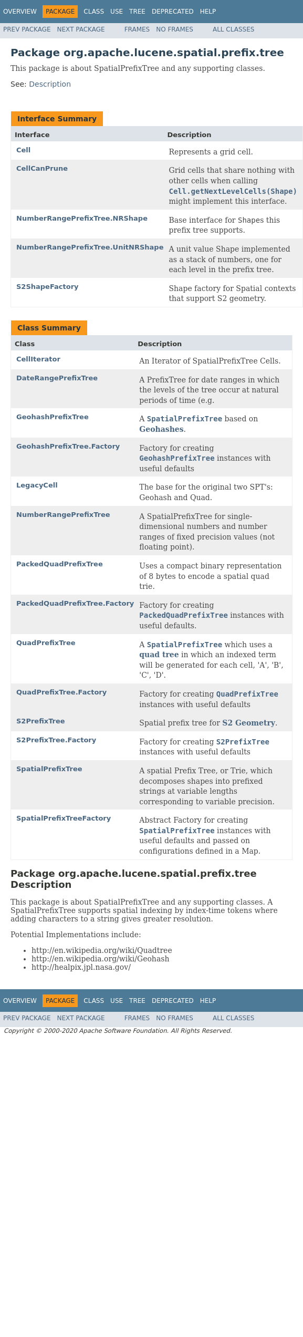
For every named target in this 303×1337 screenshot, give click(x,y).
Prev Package (27, 29)
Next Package (81, 29)
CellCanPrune (42, 168)
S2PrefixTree (40, 721)
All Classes (233, 29)
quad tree (159, 654)
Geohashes (161, 429)
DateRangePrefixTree (57, 378)
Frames (137, 29)
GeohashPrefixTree (52, 417)
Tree (137, 11)
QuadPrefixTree (46, 643)
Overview (20, 11)
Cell (23, 150)
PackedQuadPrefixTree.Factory (75, 603)
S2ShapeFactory (47, 287)
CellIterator (38, 359)
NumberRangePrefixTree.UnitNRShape (89, 247)
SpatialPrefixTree (49, 769)
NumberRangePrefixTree (63, 515)
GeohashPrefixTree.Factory (68, 446)
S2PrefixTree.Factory (56, 740)
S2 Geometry (248, 723)
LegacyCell (37, 485)
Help (208, 11)
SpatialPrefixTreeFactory (63, 818)
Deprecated (173, 11)
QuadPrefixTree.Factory (61, 692)
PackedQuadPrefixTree (59, 564)
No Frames (174, 29)
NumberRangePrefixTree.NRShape (82, 218)
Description (50, 84)
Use (116, 11)
